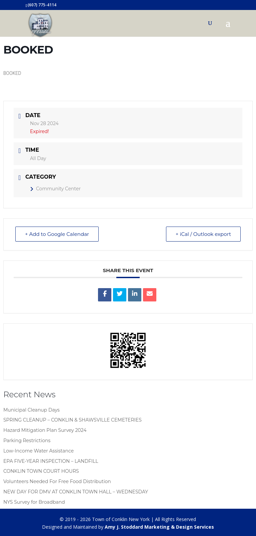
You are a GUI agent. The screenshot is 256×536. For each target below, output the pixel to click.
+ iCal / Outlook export (203, 234)
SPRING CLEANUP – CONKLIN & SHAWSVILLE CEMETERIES (72, 420)
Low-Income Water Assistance (38, 451)
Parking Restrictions (26, 441)
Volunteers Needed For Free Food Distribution (57, 481)
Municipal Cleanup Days (31, 410)
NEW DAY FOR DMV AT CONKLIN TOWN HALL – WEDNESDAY (75, 492)
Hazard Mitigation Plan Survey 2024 (44, 430)
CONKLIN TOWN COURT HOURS (41, 471)
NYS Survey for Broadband (34, 502)
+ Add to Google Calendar (57, 234)
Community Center (55, 189)
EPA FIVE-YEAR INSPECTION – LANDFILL (50, 461)
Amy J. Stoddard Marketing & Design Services (159, 527)
